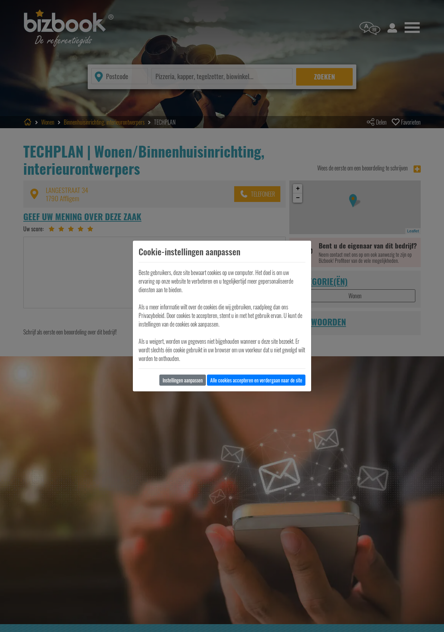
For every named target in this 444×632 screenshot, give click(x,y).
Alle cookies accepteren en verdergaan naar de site (256, 380)
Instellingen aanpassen (183, 380)
